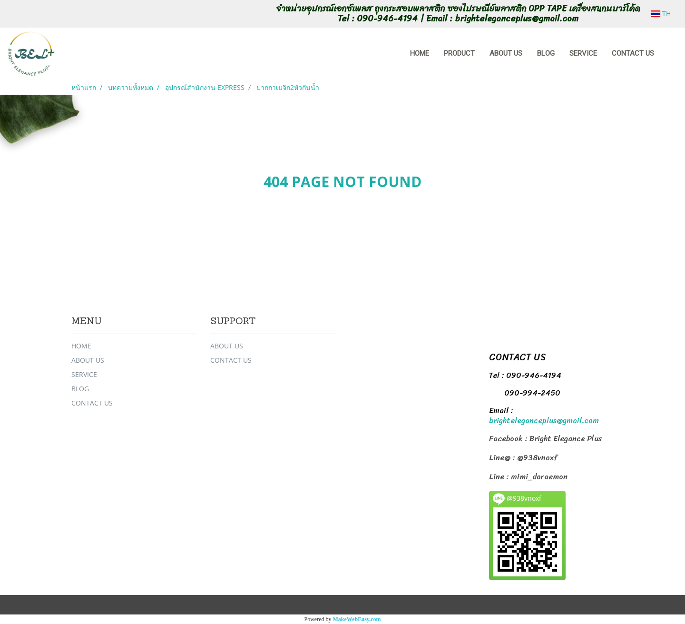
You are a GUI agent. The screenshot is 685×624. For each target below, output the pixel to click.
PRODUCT (459, 53)
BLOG (546, 53)
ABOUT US (505, 53)
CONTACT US (633, 53)
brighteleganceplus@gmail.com (544, 420)
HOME (419, 53)
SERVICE (583, 53)
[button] (670, 54)
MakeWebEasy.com (357, 619)
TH (661, 13)
